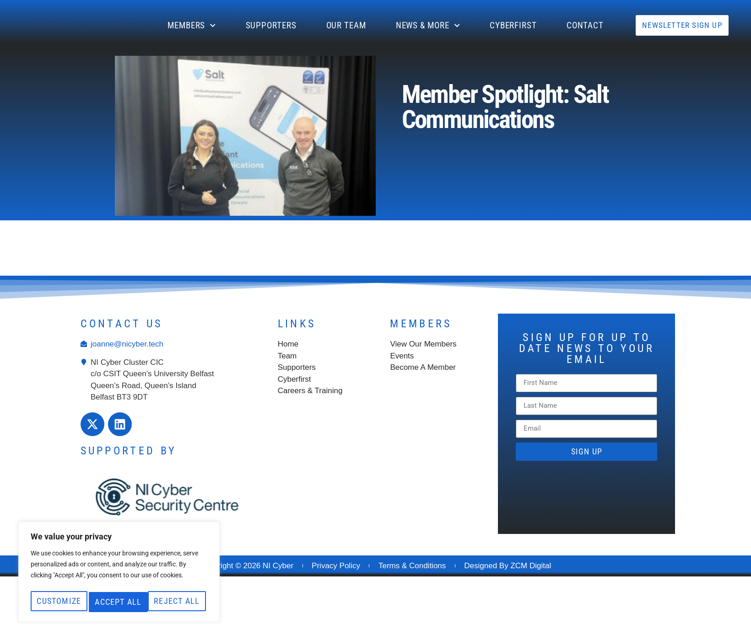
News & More (428, 25)
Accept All (119, 602)
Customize (72, 581)
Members (191, 25)
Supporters (271, 25)
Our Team (346, 25)
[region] (119, 564)
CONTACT (585, 25)
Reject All (161, 581)
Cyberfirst (513, 25)
